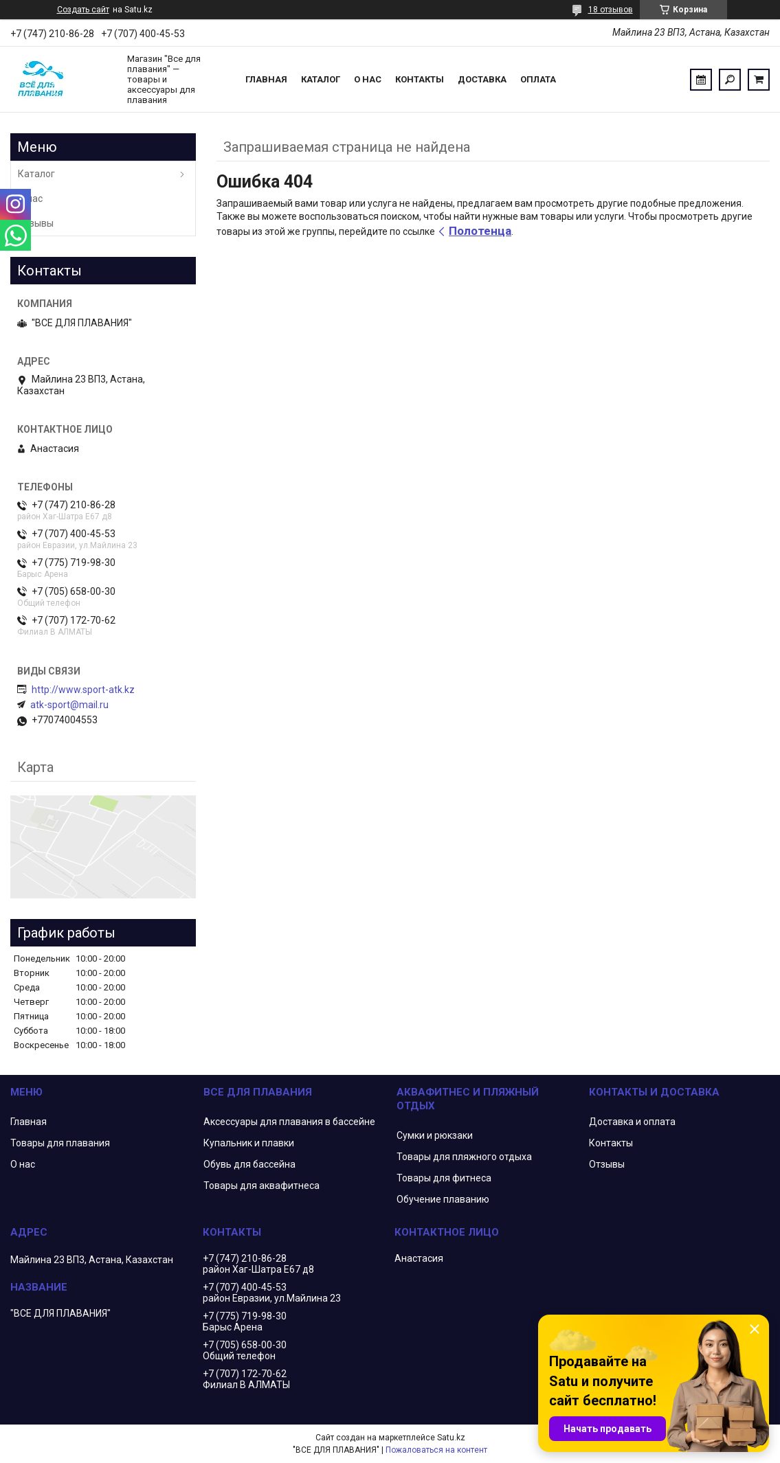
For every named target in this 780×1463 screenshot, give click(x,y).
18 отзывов (610, 9)
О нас (367, 79)
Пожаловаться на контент (436, 1450)
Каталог (320, 79)
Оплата (538, 79)
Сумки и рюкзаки (435, 1135)
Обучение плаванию (443, 1199)
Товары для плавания (60, 1142)
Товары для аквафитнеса (261, 1185)
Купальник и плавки (248, 1142)
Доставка (482, 79)
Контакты (419, 79)
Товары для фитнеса (444, 1177)
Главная (266, 79)
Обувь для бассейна (249, 1164)
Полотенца (480, 231)
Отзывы (36, 223)
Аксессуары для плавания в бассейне (289, 1121)
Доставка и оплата (632, 1121)
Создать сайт (83, 9)
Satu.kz (451, 1437)
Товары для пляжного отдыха (464, 1156)
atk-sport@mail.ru (69, 704)
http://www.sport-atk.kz (83, 689)
